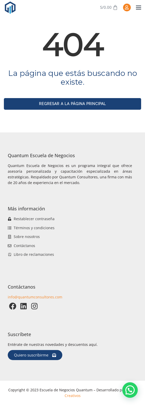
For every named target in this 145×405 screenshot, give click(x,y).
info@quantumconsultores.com (35, 297)
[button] (130, 390)
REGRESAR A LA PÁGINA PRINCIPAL (72, 104)
